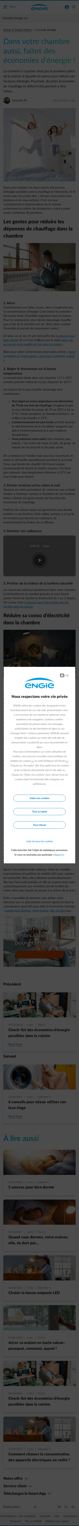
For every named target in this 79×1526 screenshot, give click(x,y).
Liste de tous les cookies (39, 841)
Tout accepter (39, 811)
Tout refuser (39, 825)
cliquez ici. (59, 855)
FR (62, 675)
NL (67, 675)
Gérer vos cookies (39, 798)
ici (32, 761)
